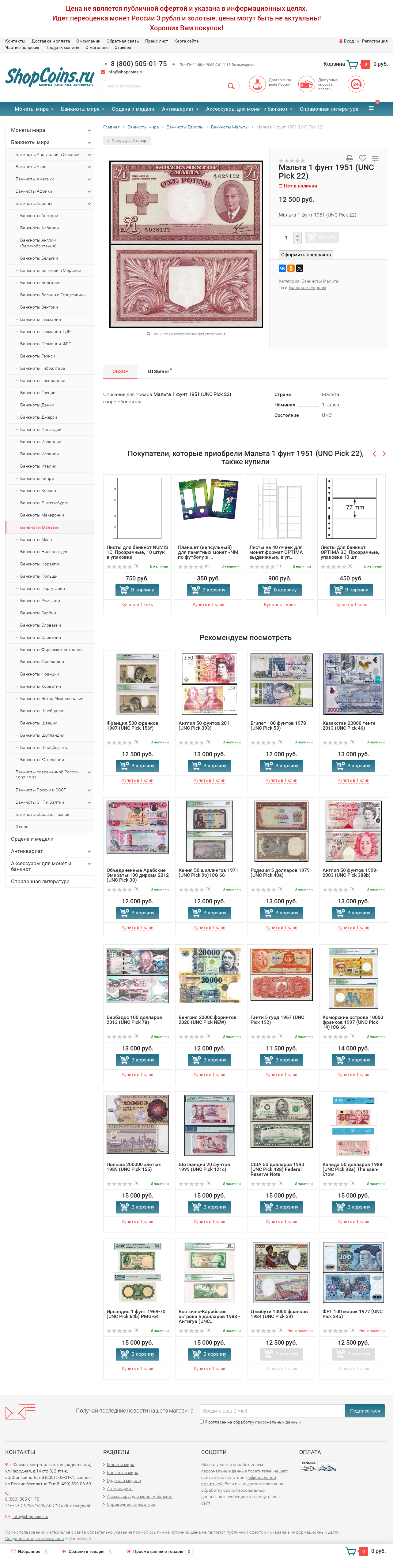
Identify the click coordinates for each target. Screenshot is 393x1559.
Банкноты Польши (39, 576)
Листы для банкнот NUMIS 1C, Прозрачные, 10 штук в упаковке (137, 552)
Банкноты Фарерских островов (51, 649)
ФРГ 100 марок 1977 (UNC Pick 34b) (353, 1314)
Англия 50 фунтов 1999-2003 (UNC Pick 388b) (350, 872)
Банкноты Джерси (38, 417)
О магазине (96, 47)
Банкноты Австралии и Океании (54, 155)
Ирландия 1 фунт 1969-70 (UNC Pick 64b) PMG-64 (136, 1314)
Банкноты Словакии (40, 625)
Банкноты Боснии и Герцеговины (53, 294)
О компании (88, 41)
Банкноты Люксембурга (44, 502)
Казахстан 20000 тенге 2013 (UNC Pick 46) (349, 725)
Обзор (120, 371)
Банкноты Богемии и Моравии (50, 270)
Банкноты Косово (38, 490)
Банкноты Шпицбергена (44, 747)
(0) (122, 566)
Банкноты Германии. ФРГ (45, 343)
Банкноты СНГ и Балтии (54, 802)
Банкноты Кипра (37, 478)
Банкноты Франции (39, 674)
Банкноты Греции (37, 392)
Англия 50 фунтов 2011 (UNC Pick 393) (205, 725)
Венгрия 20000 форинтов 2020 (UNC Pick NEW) (207, 1019)
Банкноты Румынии (40, 600)
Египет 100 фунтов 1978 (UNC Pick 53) (278, 725)
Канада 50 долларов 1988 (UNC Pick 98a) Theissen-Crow (352, 1169)
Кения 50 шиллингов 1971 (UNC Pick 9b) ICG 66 (208, 872)
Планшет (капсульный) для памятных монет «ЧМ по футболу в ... (208, 552)
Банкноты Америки (54, 179)
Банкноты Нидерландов (44, 551)
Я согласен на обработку (250, 1422)
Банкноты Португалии (42, 588)
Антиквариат (178, 109)
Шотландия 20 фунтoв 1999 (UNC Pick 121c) (204, 1166)
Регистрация (375, 41)
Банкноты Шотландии (42, 735)
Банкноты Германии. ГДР (45, 331)
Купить (327, 237)
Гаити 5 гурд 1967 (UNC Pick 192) (277, 1019)
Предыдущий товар (127, 141)
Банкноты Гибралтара (42, 368)
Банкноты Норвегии (40, 563)
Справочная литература (329, 109)
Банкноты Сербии (38, 612)
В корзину (142, 590)
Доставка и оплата (51, 41)
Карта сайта (186, 41)
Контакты (15, 41)
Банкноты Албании (39, 227)
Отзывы (123, 47)
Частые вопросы (22, 47)
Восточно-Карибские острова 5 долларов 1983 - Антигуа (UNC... (209, 1316)
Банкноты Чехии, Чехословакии (52, 698)
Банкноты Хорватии (40, 686)
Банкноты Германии (40, 319)
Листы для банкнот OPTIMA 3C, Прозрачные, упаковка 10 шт (350, 552)
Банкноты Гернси (37, 356)
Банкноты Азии (54, 167)
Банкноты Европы (54, 204)
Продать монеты (62, 47)
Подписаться (365, 1411)
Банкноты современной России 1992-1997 (54, 774)
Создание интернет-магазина (34, 1538)
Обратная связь (123, 41)
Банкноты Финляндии (42, 661)
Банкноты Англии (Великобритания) (38, 243)
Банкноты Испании (39, 453)
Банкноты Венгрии (39, 307)
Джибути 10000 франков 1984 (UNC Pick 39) (279, 1314)
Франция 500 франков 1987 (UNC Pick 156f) (132, 725)
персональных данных (278, 1422)
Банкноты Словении (40, 637)
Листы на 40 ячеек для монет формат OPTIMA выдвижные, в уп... (276, 552)
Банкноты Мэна (36, 539)
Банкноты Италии (38, 466)
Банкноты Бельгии (39, 258)
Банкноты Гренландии (42, 380)
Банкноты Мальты (39, 527)
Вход (346, 41)
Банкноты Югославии (42, 759)
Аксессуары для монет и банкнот (247, 109)
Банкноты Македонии (42, 515)
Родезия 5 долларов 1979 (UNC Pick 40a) (280, 872)
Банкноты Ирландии (41, 429)
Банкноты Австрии (39, 215)
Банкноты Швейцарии (42, 710)
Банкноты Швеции (38, 722)
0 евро (22, 826)
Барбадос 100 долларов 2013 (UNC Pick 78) (134, 1019)
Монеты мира (32, 109)
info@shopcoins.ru (126, 71)
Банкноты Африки (54, 191)
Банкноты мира (80, 109)
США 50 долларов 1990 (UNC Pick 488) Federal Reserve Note (277, 1169)
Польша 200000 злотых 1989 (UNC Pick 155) (134, 1166)
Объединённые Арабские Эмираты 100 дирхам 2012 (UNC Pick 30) (138, 875)
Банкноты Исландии (40, 441)
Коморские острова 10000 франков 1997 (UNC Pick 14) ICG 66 (353, 1022)
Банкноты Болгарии (40, 282)
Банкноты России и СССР (54, 790)
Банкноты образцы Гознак (42, 814)
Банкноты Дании (37, 404)
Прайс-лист (156, 41)
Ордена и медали (133, 109)
